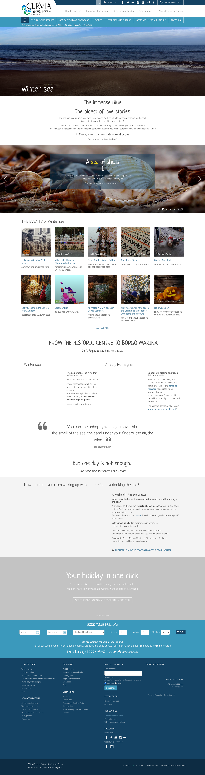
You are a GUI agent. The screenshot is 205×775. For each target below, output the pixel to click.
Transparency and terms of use (75, 709)
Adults (136, 632)
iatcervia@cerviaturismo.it (123, 652)
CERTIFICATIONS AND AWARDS (173, 765)
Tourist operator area (30, 706)
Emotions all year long (97, 11)
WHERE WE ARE (151, 765)
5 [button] (174, 209)
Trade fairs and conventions (32, 713)
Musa (138, 515)
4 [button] (170, 209)
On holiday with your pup (31, 682)
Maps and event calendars (73, 672)
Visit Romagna (146, 11)
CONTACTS (127, 765)
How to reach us (73, 11)
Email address (110, 669)
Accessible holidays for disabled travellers (38, 679)
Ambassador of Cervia (113, 716)
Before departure (28, 685)
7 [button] (182, 209)
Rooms (113, 632)
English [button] (111, 2)
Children (156, 632)
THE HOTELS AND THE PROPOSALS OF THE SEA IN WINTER (143, 550)
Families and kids (28, 672)
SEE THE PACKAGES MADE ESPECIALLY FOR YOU (102, 600)
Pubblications (68, 669)
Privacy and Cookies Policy (74, 703)
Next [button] (199, 179)
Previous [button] (6, 179)
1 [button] (159, 209)
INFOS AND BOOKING (174, 680)
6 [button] (178, 209)
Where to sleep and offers (171, 11)
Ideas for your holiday (123, 11)
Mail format (122, 678)
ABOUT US (138, 765)
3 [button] (166, 209)
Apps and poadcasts (71, 679)
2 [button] (163, 209)
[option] (102, 179)
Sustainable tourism (29, 703)
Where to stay (27, 669)
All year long (26, 688)
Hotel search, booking (175, 684)
